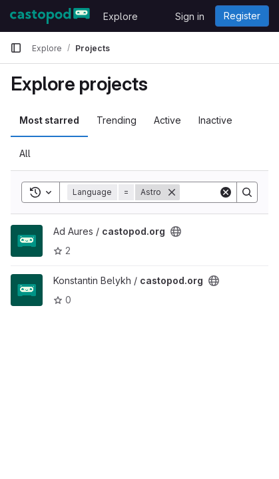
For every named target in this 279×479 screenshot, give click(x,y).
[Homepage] (50, 16)
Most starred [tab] (49, 120)
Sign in (189, 16)
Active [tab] (167, 120)
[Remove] (172, 192)
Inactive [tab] (215, 120)
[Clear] (226, 192)
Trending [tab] (117, 120)
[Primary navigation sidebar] (16, 48)
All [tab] (25, 153)
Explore (120, 16)
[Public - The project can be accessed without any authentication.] (175, 231)
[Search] (247, 192)
